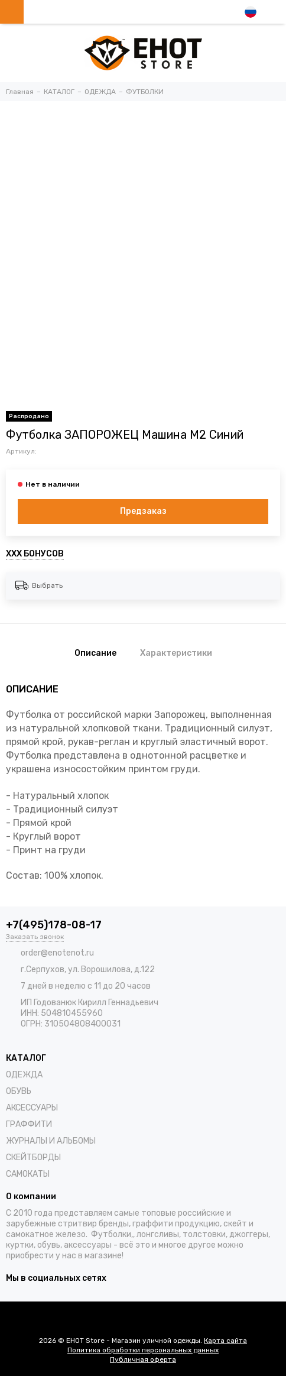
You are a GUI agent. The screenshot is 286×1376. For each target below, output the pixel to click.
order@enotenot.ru (57, 953)
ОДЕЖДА (24, 1075)
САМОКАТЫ (28, 1174)
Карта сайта (225, 1340)
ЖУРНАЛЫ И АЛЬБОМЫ (51, 1141)
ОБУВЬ (18, 1091)
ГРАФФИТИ (29, 1124)
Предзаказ (143, 511)
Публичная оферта (143, 1359)
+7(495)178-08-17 (54, 924)
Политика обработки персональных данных (143, 1350)
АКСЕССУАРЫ (32, 1108)
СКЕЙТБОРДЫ (33, 1157)
